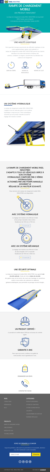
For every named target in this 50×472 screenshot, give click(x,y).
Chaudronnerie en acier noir (34, 413)
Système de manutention (33, 407)
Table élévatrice (8, 427)
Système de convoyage (32, 404)
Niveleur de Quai (8, 430)
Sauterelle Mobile (9, 433)
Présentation (7, 404)
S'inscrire (36, 454)
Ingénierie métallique (31, 417)
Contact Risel (7, 401)
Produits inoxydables (32, 401)
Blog (5, 407)
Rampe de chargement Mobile (12, 424)
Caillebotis (29, 410)
